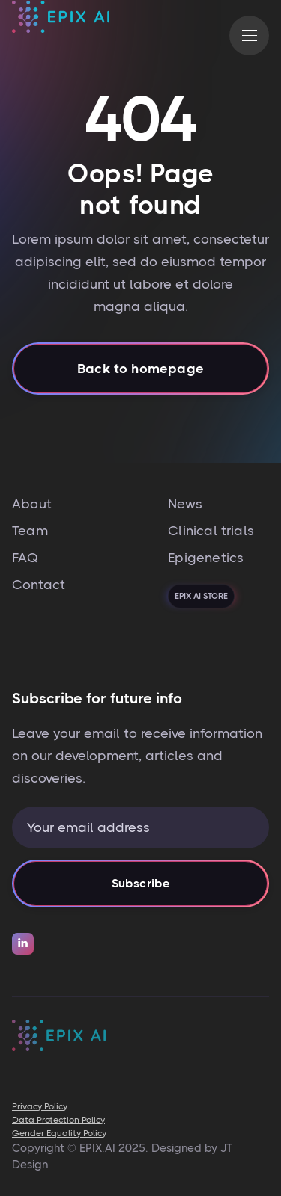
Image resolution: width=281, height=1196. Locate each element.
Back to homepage (140, 373)
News (185, 503)
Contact (38, 584)
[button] (249, 35)
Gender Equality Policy (59, 1133)
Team (30, 530)
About (32, 503)
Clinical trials (211, 530)
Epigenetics (206, 557)
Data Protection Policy (58, 1120)
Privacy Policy (39, 1106)
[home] (60, 35)
